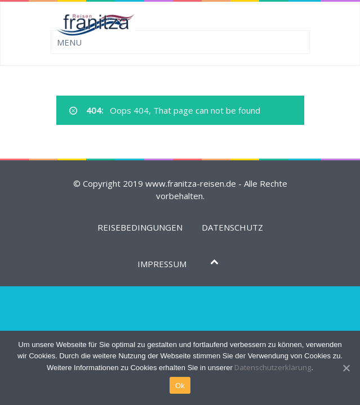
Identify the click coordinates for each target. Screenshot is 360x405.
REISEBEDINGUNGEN (140, 227)
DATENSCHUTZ (232, 227)
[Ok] (346, 368)
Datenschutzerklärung (272, 367)
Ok (180, 385)
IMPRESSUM (161, 263)
